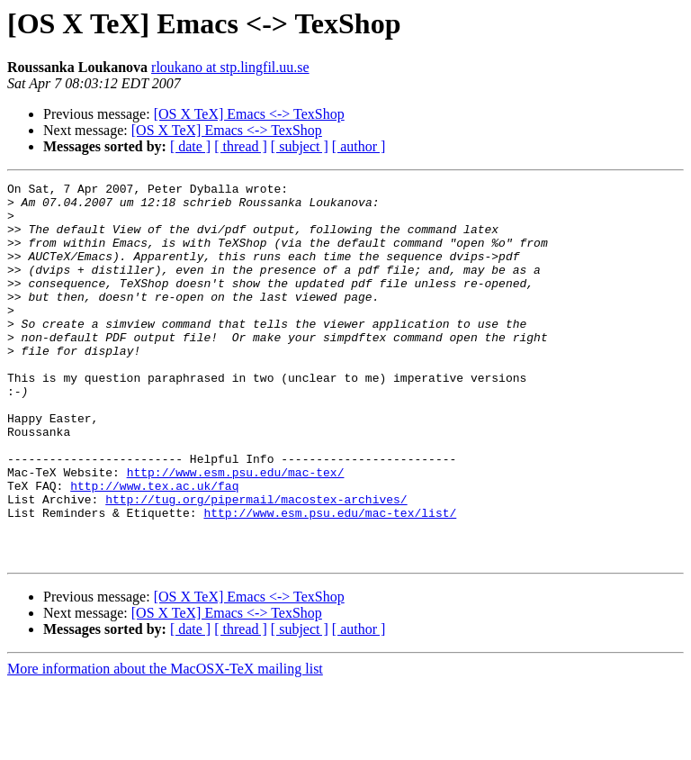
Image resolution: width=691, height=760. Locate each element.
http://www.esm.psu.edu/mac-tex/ (236, 531)
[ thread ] (240, 146)
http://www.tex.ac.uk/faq (154, 547)
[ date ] (190, 146)
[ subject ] (299, 146)
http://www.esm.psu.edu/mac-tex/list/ (329, 580)
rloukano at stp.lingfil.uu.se (230, 67)
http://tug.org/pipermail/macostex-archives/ (256, 564)
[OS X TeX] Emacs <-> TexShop (249, 114)
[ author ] (359, 146)
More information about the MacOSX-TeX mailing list (165, 744)
